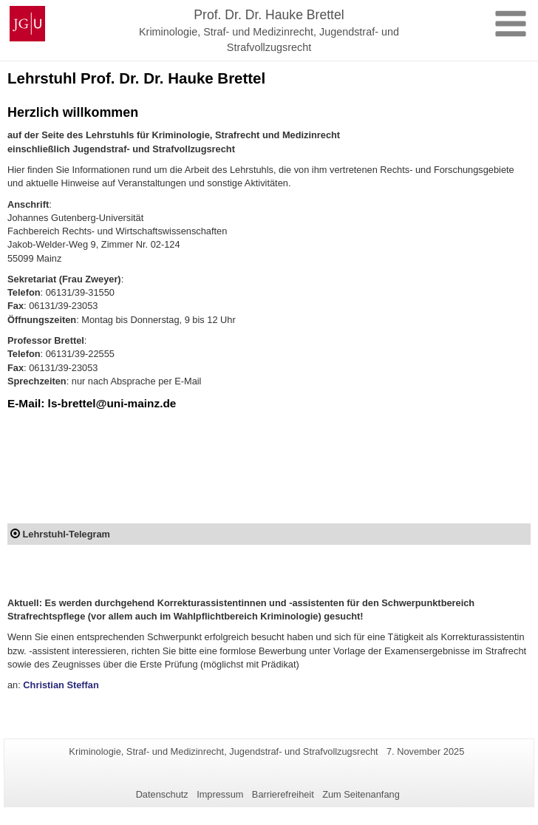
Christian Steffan (60, 684)
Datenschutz (162, 794)
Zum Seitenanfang (361, 794)
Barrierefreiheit (283, 794)
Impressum (220, 794)
